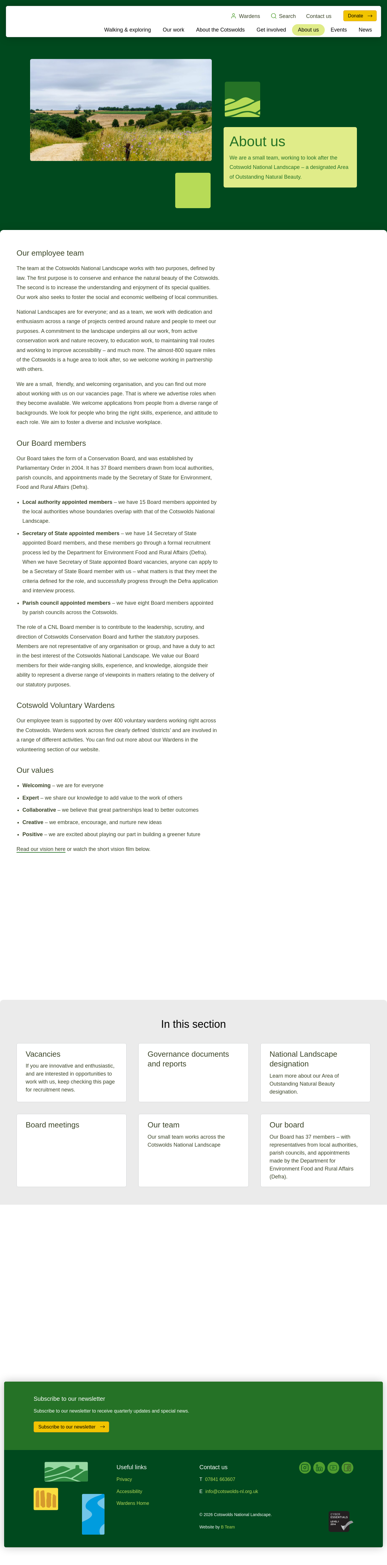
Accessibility (129, 1491)
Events (339, 30)
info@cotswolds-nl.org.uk (231, 1491)
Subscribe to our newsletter (71, 1426)
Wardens (245, 16)
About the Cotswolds (220, 30)
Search (283, 16)
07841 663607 (220, 1479)
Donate (360, 16)
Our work (173, 30)
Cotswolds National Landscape (40, 21)
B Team (228, 1527)
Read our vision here (41, 849)
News (365, 30)
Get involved (271, 30)
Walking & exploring (127, 30)
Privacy (124, 1479)
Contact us (318, 16)
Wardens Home (133, 1503)
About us (308, 30)
